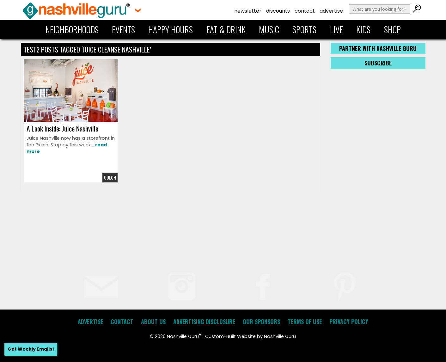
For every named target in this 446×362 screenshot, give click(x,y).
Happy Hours (170, 29)
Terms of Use (305, 321)
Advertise (331, 11)
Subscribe (378, 63)
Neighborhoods (72, 29)
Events (123, 29)
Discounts (278, 11)
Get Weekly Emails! (31, 349)
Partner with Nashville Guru (378, 48)
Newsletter (247, 11)
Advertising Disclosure (204, 321)
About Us (153, 321)
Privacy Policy (348, 321)
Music (269, 29)
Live (336, 29)
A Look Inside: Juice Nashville (62, 128)
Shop (392, 29)
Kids (363, 29)
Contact (305, 11)
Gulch (110, 177)
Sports (304, 29)
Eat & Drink (226, 29)
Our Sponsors (261, 321)
